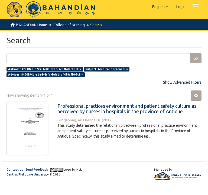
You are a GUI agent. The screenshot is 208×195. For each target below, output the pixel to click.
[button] (160, 7)
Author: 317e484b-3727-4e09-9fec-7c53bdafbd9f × (44, 69)
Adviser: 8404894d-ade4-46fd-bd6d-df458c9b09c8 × (45, 74)
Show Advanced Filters (182, 82)
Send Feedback (36, 169)
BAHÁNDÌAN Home (31, 25)
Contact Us (14, 169)
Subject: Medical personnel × (106, 69)
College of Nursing (68, 25)
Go (195, 58)
